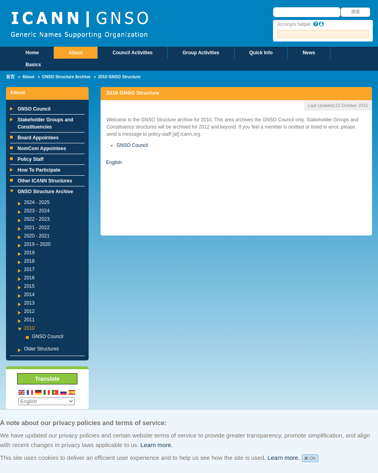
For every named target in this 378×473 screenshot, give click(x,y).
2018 (29, 261)
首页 (10, 76)
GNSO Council (34, 109)
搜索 (355, 11)
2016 (29, 278)
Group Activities (200, 52)
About (76, 52)
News (309, 52)
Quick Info (261, 52)
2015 (29, 286)
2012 (29, 311)
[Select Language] (46, 401)
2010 (29, 328)
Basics (33, 64)
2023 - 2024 (36, 211)
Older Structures (41, 349)
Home (32, 52)
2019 (29, 252)
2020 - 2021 (36, 236)
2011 (29, 320)
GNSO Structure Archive (66, 76)
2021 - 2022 (36, 227)
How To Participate (39, 170)
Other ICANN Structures (45, 181)
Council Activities (132, 52)
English (114, 162)
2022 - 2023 (36, 219)
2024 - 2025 (36, 202)
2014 (29, 294)
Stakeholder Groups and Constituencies (45, 123)
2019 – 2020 (37, 244)
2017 (29, 269)
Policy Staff (31, 159)
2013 (29, 303)
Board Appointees (38, 138)
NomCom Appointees (42, 148)
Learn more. (157, 444)
